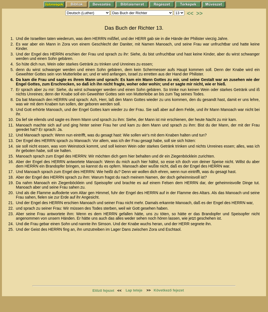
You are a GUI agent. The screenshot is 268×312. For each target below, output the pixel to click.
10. (11, 119)
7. (13, 89)
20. (11, 193)
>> (199, 13)
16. (11, 161)
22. (11, 208)
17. (11, 171)
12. (11, 135)
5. (13, 69)
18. (11, 177)
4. (13, 64)
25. (11, 229)
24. (11, 224)
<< (190, 13)
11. (11, 125)
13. (11, 140)
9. (13, 109)
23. (11, 214)
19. (11, 183)
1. (13, 38)
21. (11, 203)
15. (11, 156)
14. (11, 146)
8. (13, 99)
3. (13, 54)
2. (13, 44)
